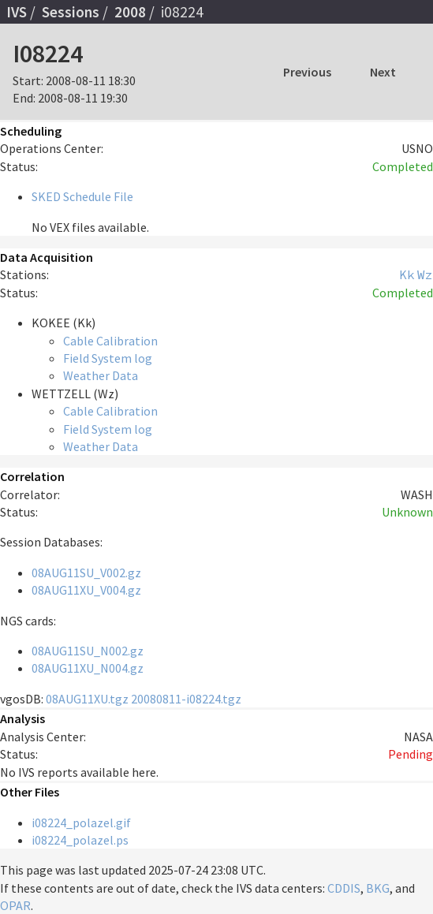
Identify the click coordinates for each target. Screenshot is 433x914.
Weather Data (100, 375)
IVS (16, 11)
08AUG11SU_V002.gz (86, 572)
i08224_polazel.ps (80, 840)
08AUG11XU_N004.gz (88, 668)
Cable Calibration (110, 341)
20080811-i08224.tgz (186, 699)
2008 (130, 11)
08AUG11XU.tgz (87, 699)
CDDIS (343, 888)
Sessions (70, 11)
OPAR (15, 905)
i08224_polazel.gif (81, 822)
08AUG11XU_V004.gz (86, 590)
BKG (378, 888)
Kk (407, 274)
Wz (425, 274)
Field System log (107, 358)
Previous (307, 72)
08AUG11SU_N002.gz (88, 650)
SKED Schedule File (82, 196)
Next (383, 72)
